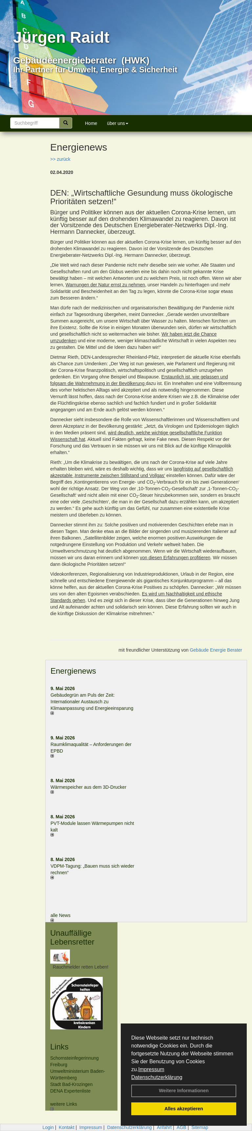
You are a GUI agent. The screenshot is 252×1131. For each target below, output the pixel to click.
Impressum (151, 1069)
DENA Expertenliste (70, 1091)
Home (91, 123)
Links (59, 1046)
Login (47, 1127)
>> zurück (60, 159)
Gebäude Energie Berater (216, 650)
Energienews (73, 670)
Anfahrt (164, 1127)
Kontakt (66, 1127)
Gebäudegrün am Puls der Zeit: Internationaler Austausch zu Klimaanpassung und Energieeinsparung (92, 701)
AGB (181, 1127)
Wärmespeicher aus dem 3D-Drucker (88, 787)
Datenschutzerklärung (156, 1077)
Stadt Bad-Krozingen (71, 1084)
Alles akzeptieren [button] (183, 1108)
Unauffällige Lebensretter (72, 937)
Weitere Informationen (184, 1090)
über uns (117, 123)
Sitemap (199, 1127)
